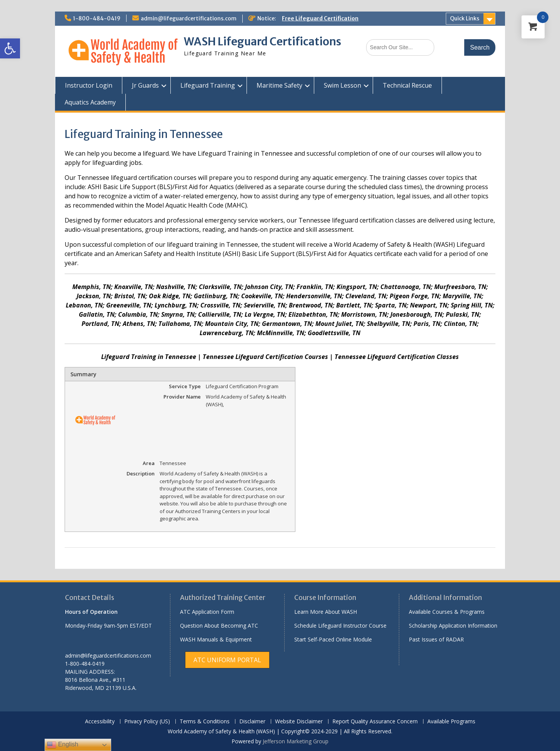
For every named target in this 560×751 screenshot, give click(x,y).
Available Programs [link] (451, 721)
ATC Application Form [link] (207, 611)
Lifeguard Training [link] (207, 85)
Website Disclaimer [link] (299, 721)
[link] (10, 48)
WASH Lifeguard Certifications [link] (262, 41)
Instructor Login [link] (88, 85)
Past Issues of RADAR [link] (436, 639)
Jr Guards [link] (145, 85)
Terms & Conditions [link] (205, 721)
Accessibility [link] (100, 721)
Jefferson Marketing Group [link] (295, 741)
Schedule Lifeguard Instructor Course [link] (340, 625)
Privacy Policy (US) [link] (147, 721)
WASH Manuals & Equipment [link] (216, 639)
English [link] (62, 744)
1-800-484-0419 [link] (96, 18)
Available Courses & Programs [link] (447, 611)
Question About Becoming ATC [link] (219, 625)
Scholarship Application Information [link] (453, 625)
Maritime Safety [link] (279, 85)
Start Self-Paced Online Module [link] (333, 639)
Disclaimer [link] (252, 721)
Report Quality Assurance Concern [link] (375, 721)
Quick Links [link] (464, 18)
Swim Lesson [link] (342, 85)
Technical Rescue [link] (407, 85)
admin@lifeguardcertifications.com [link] (189, 18)
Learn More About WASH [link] (325, 611)
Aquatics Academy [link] (90, 102)
